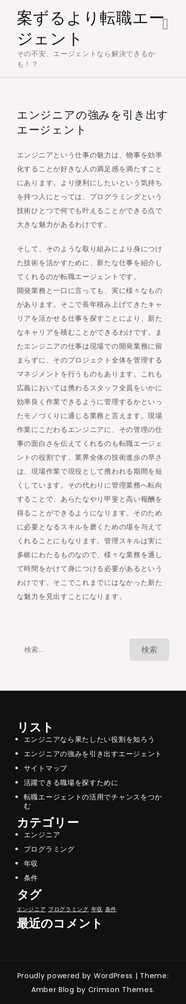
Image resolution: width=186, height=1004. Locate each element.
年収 (31, 863)
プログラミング (49, 849)
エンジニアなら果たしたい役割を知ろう (89, 739)
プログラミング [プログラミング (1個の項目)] (68, 909)
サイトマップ (45, 768)
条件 (31, 878)
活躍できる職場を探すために (71, 783)
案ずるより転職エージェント (91, 28)
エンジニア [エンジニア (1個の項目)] (31, 909)
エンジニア (42, 835)
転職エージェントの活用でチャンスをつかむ (93, 801)
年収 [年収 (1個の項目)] (97, 909)
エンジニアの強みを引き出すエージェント (93, 754)
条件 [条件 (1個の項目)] (111, 909)
